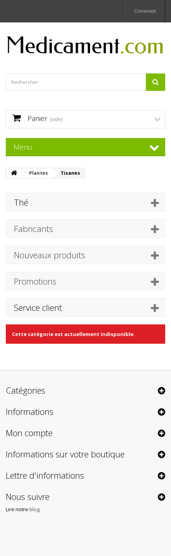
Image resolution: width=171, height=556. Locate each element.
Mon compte (29, 432)
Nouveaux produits (49, 255)
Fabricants (33, 228)
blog (34, 509)
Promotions (35, 281)
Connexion (145, 11)
